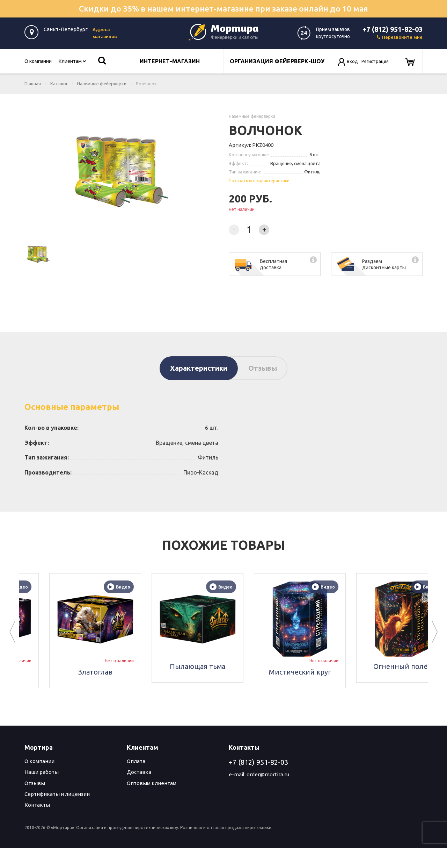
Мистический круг (355, 672)
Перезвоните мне (400, 37)
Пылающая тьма (252, 666)
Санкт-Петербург (66, 29)
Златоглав (150, 672)
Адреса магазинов (105, 33)
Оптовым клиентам (151, 783)
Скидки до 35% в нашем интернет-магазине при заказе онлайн (223, 8)
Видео (71, 586)
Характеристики (198, 368)
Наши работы (41, 772)
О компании (38, 61)
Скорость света (47, 672)
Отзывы (262, 368)
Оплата (136, 761)
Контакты (37, 805)
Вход (352, 61)
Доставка (139, 772)
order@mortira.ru (268, 774)
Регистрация (375, 61)
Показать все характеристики (259, 180)
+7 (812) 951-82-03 (392, 29)
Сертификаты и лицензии (57, 794)
